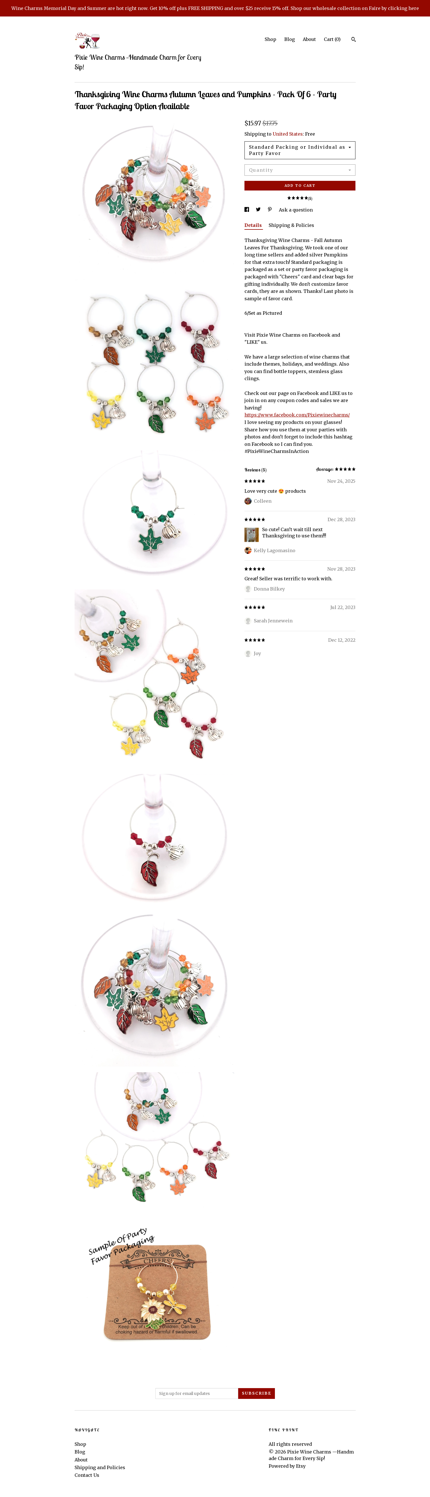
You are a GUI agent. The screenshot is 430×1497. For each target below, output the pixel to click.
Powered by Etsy (287, 1466)
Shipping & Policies (291, 225)
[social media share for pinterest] (270, 210)
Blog (289, 39)
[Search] (353, 40)
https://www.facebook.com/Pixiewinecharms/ (297, 415)
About (309, 39)
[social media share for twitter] (259, 210)
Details (253, 225)
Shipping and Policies (100, 1467)
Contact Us (87, 1475)
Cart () (332, 39)
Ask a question (296, 210)
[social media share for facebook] (247, 210)
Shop (270, 39)
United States (288, 134)
